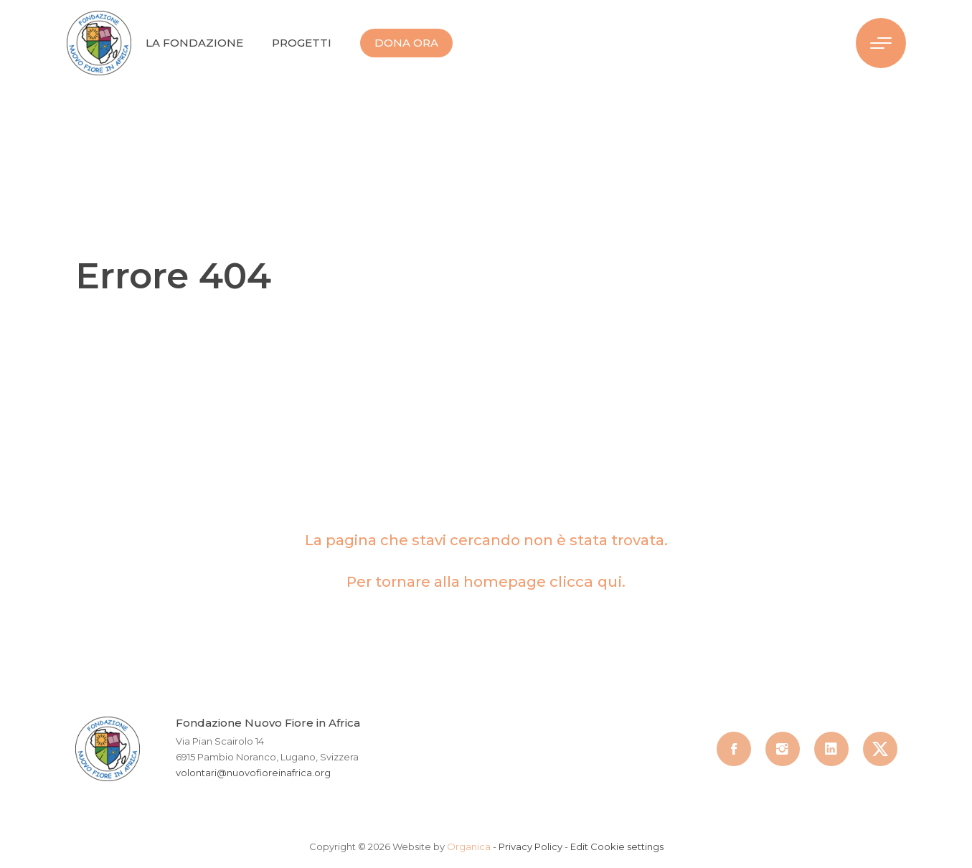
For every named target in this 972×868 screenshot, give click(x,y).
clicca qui (586, 581)
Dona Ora (406, 42)
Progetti (301, 42)
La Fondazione (194, 42)
